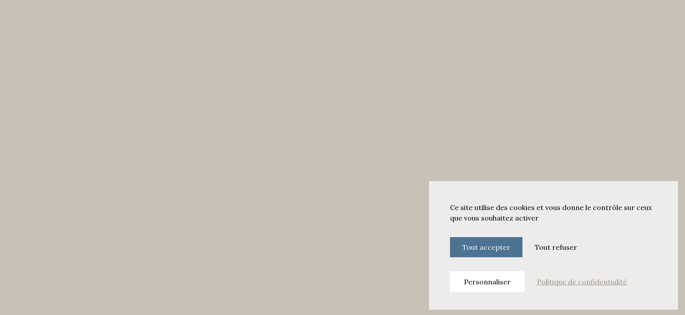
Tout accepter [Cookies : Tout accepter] (486, 247)
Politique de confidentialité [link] (582, 281)
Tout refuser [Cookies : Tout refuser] (556, 247)
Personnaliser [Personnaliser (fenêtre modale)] (487, 281)
